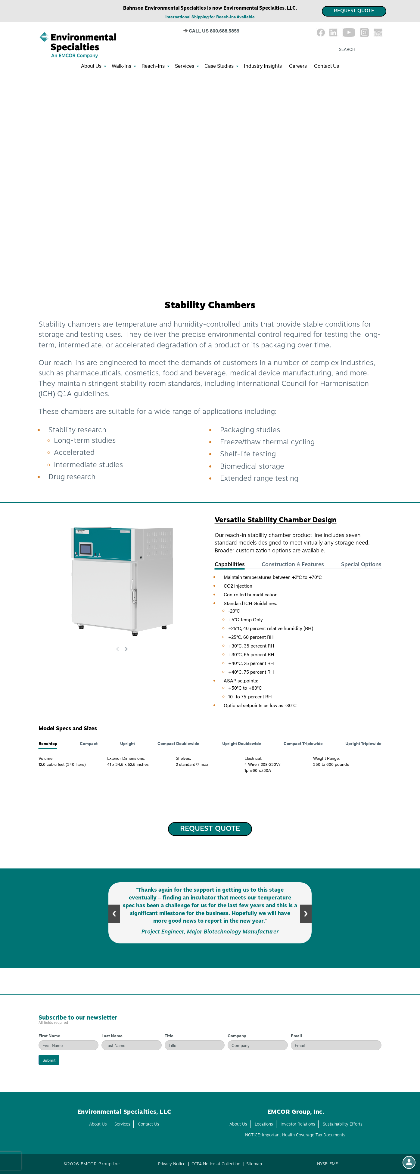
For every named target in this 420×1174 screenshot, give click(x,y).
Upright (127, 743)
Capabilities (230, 564)
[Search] (332, 44)
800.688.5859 (224, 30)
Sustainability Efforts (342, 1124)
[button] (126, 649)
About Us (93, 66)
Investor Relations (298, 1124)
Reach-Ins (156, 66)
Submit (48, 1060)
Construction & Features (293, 564)
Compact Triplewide (303, 743)
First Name (49, 1036)
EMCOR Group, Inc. (296, 1112)
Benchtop (48, 743)
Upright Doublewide (241, 743)
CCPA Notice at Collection (215, 1164)
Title (169, 1036)
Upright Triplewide (363, 743)
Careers (298, 66)
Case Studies (221, 66)
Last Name (112, 1036)
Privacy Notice (171, 1164)
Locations (264, 1124)
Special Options (361, 564)
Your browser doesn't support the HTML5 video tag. (210, 183)
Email (296, 1036)
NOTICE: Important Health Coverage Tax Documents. (296, 1135)
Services (187, 66)
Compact (89, 743)
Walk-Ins (124, 66)
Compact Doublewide (178, 743)
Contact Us (326, 66)
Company (237, 1036)
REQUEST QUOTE (354, 11)
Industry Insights (263, 66)
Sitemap (254, 1164)
